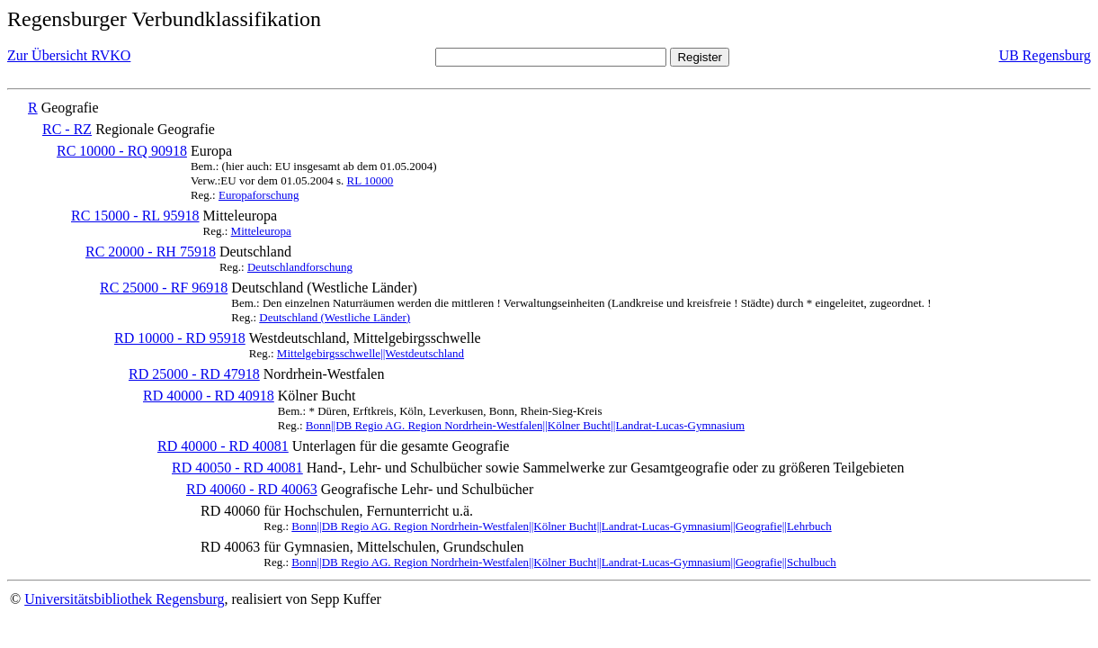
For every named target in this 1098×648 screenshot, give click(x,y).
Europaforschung (259, 195)
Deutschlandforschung (300, 267)
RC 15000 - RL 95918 (135, 215)
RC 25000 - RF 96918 (164, 287)
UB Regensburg (1045, 55)
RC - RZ (67, 129)
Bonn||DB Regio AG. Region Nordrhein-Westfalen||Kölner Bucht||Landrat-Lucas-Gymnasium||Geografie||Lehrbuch (561, 526)
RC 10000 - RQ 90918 (122, 150)
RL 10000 (369, 180)
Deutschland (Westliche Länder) (334, 317)
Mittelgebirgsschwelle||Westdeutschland (370, 353)
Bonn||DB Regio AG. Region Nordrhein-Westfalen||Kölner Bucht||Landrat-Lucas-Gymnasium (525, 425)
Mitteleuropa (261, 231)
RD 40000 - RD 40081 (223, 446)
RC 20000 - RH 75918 (150, 251)
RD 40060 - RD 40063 (251, 489)
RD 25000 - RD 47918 (194, 374)
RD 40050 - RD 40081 (237, 467)
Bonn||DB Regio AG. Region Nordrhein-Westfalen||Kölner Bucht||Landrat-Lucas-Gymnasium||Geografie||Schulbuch (563, 562)
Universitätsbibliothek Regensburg (124, 599)
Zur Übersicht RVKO (68, 55)
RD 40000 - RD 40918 (208, 395)
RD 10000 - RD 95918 (179, 338)
